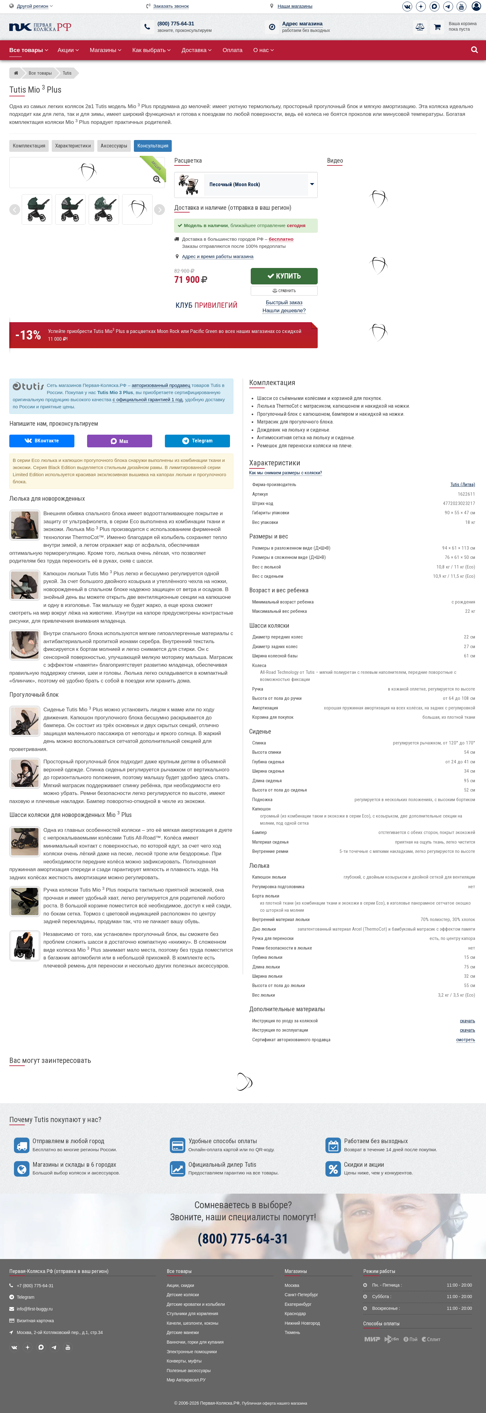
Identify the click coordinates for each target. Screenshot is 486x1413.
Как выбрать (151, 50)
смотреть (465, 1039)
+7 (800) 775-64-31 (35, 1286)
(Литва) (462, 484)
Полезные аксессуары (189, 1370)
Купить (284, 276)
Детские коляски (183, 1294)
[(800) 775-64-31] (147, 27)
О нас (263, 50)
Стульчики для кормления (192, 1313)
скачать (467, 1021)
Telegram (25, 1297)
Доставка (197, 50)
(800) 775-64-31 (175, 24)
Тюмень (292, 1332)
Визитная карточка (35, 1321)
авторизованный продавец (161, 385)
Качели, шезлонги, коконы (193, 1323)
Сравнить (284, 290)
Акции (68, 50)
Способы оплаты (381, 1323)
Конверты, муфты (184, 1361)
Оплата (232, 50)
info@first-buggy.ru (34, 1309)
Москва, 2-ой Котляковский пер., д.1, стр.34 (60, 1332)
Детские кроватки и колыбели (196, 1304)
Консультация (152, 146)
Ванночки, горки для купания (195, 1342)
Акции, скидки (180, 1285)
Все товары (179, 1271)
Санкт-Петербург (301, 1294)
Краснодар (295, 1313)
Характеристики (73, 146)
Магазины (106, 50)
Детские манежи (183, 1332)
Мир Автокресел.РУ (186, 1380)
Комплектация (29, 146)
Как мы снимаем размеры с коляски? (285, 473)
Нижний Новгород (302, 1323)
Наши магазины (295, 6)
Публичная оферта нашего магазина (274, 1403)
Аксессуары (114, 146)
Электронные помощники (192, 1351)
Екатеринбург (298, 1304)
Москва (292, 1285)
